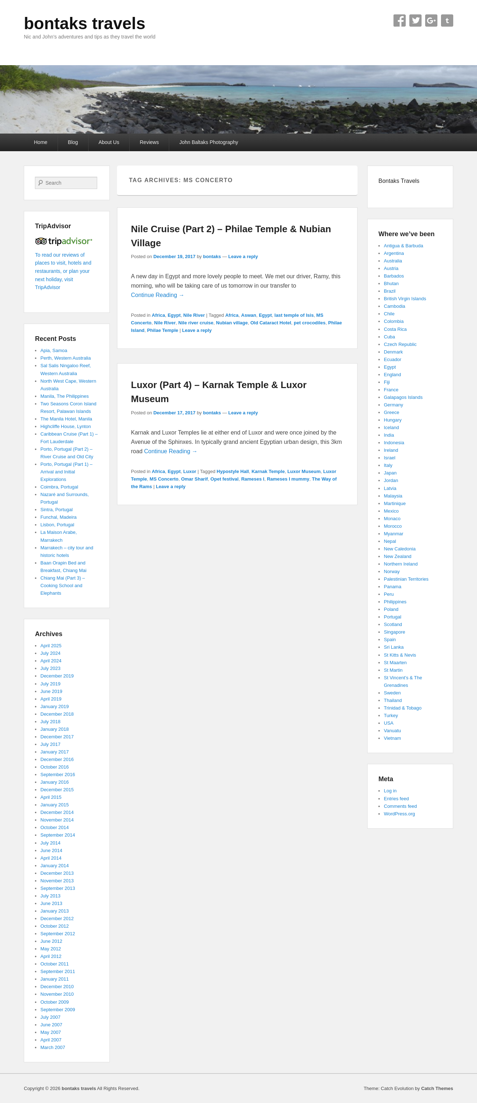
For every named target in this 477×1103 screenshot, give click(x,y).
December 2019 (57, 676)
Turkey (391, 715)
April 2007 (51, 1040)
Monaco (392, 518)
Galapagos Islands (403, 397)
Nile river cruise (195, 322)
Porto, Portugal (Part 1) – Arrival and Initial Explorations (66, 472)
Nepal (390, 541)
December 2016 (57, 759)
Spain (390, 639)
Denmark (393, 352)
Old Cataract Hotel (270, 322)
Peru (388, 594)
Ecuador (392, 359)
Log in (390, 790)
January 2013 (54, 911)
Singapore (394, 632)
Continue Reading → (158, 295)
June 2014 (51, 850)
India (389, 435)
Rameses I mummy (288, 479)
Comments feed (400, 806)
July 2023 (50, 668)
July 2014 (50, 843)
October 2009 (54, 1002)
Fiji (387, 382)
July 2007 (50, 1017)
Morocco (393, 526)
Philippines (395, 601)
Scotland (393, 624)
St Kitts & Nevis (400, 655)
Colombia (394, 321)
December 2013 (57, 873)
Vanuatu (392, 730)
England (392, 374)
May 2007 (50, 1032)
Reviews (149, 142)
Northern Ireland (401, 564)
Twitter (415, 20)
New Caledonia (399, 549)
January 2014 (54, 865)
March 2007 (52, 1047)
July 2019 (50, 683)
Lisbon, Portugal (57, 524)
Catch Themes (437, 1088)
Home (40, 142)
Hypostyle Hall (233, 471)
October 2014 (54, 827)
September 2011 (57, 971)
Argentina (394, 253)
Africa (158, 315)
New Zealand (397, 556)
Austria (391, 268)
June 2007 (51, 1024)
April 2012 (51, 956)
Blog (73, 142)
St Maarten (395, 662)
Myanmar (393, 533)
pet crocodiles (309, 322)
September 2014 (57, 835)
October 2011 (54, 964)
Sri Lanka (394, 647)
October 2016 (54, 767)
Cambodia (394, 306)
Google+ (431, 20)
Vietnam (392, 738)
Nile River (194, 315)
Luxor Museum (303, 471)
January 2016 (54, 782)
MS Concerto (164, 479)
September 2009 (57, 1009)
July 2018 (50, 721)
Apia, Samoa (53, 350)
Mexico (391, 511)
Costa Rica (395, 329)
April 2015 (51, 797)
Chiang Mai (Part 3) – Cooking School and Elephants (62, 585)
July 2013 (50, 896)
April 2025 (51, 645)
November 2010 (57, 994)
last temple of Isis (294, 315)
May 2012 (50, 948)
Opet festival (225, 479)
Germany (393, 405)
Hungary (392, 420)
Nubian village (232, 322)
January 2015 (54, 804)
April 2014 (51, 858)
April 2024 (51, 660)
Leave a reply (243, 256)
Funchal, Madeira (58, 517)
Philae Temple (162, 330)
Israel (389, 457)
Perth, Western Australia (65, 358)
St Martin (393, 670)
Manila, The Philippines (64, 396)
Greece (391, 412)
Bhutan (391, 283)
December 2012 (57, 918)
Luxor (189, 471)
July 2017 (50, 744)
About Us (109, 142)
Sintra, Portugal (56, 509)
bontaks (212, 256)
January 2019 (54, 706)
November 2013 (57, 880)
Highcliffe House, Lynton (65, 426)
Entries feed (396, 798)
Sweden (392, 692)
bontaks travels (84, 23)
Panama (392, 586)
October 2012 (54, 926)
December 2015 (57, 789)
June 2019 (51, 691)
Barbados (394, 276)
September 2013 (57, 888)
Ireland (391, 450)
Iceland (391, 427)
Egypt (174, 315)
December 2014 (57, 812)
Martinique (395, 503)
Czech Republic (400, 344)
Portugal (392, 617)
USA (388, 723)
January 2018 (54, 729)
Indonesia (394, 442)
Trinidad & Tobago (403, 708)
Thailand (393, 700)
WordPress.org (399, 813)
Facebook (399, 20)
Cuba (389, 336)
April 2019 (51, 699)
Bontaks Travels (398, 181)
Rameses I (252, 479)
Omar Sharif (194, 479)
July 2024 (50, 653)
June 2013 (51, 903)
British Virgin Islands (405, 298)
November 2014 (57, 820)
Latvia (390, 488)
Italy (388, 465)
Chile (389, 313)
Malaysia (393, 496)
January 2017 (54, 752)
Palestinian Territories (406, 579)
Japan (390, 473)
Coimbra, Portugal (59, 487)
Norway (392, 571)
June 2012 (51, 941)
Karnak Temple (268, 471)
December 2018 (57, 714)
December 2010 (57, 986)
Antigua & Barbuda (403, 245)
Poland (391, 609)
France (391, 389)
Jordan (391, 480)
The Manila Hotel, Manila (66, 419)
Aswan (248, 315)
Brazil (390, 291)
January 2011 (54, 979)
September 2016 (57, 774)
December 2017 (57, 736)
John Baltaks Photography (208, 142)
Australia (393, 261)
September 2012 (57, 933)
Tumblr (447, 20)
